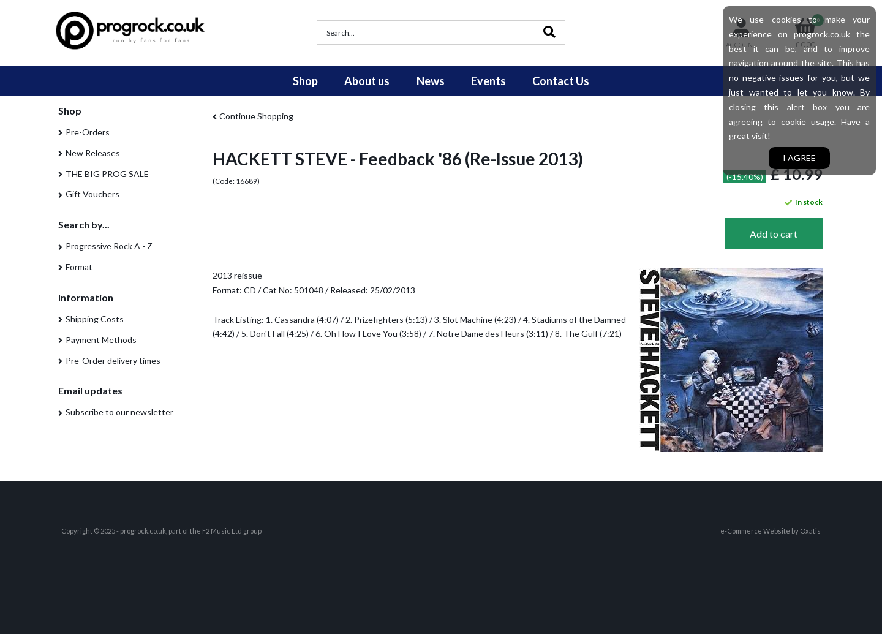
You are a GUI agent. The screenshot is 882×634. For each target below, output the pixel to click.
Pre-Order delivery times (113, 360)
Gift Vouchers (92, 194)
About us (367, 81)
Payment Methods (101, 339)
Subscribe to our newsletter (119, 412)
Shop (305, 81)
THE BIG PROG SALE (107, 173)
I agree (799, 158)
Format (79, 267)
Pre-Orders (88, 132)
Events (488, 81)
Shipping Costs (95, 319)
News (431, 81)
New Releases (93, 153)
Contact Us (560, 81)
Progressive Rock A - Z (109, 246)
